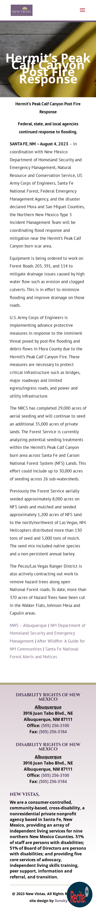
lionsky (61, 900)
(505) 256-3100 (55, 725)
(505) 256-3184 (53, 731)
